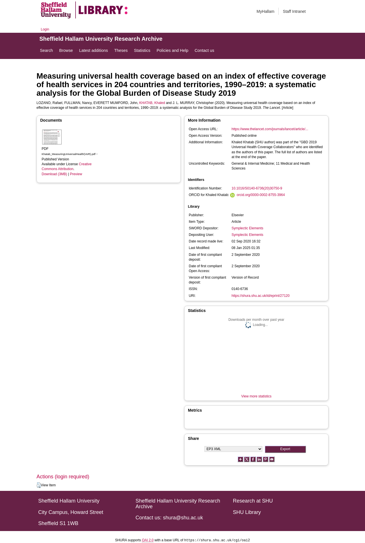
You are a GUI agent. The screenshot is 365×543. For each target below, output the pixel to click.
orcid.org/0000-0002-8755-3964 (261, 195)
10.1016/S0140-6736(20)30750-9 (257, 188)
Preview (76, 174)
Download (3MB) (54, 174)
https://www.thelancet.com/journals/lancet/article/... (270, 129)
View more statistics (256, 396)
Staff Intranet (294, 11)
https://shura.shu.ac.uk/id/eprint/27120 (260, 296)
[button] (38, 485)
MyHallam (265, 11)
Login (45, 29)
